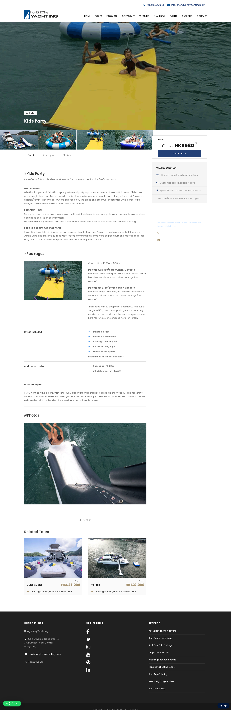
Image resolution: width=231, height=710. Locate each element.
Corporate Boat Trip (159, 652)
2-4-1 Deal (159, 16)
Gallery (30, 113)
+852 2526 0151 (153, 5)
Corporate (128, 16)
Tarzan (95, 584)
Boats (98, 16)
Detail (31, 155)
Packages (112, 16)
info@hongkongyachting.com (186, 5)
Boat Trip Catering (158, 674)
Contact (202, 16)
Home (87, 16)
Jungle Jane (34, 584)
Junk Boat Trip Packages (161, 645)
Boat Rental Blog (157, 688)
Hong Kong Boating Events (162, 666)
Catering (187, 16)
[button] (12, 703)
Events (174, 16)
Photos (67, 155)
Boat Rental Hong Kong (160, 638)
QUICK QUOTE (179, 153)
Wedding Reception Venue (162, 659)
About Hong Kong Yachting (162, 630)
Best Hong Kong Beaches (161, 681)
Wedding (144, 16)
